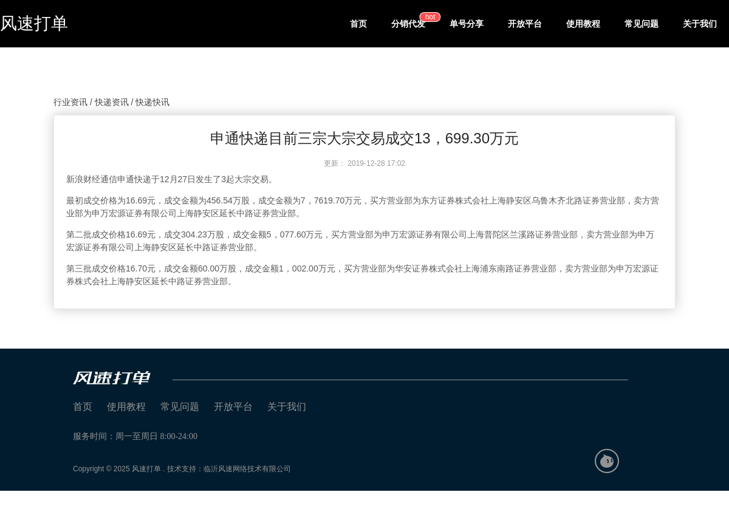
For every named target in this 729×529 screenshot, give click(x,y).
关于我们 (700, 24)
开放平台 (525, 24)
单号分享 (467, 24)
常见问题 (642, 24)
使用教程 (583, 24)
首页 (358, 24)
